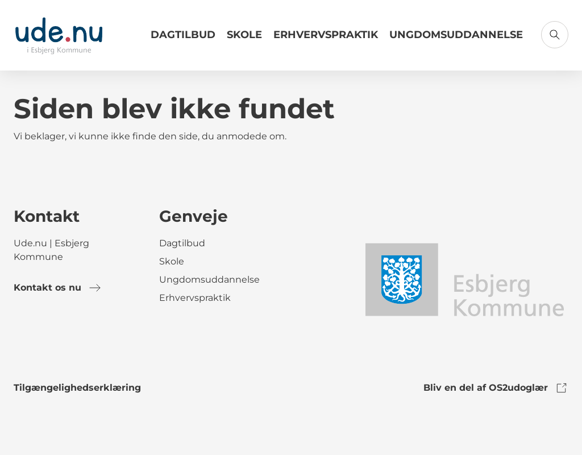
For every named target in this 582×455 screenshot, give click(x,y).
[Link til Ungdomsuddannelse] (456, 39)
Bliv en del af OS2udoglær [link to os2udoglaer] (495, 388)
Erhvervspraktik (325, 34)
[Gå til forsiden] (59, 35)
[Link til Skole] (244, 39)
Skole (244, 34)
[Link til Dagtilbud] (183, 39)
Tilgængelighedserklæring (77, 387)
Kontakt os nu (58, 288)
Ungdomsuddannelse (456, 34)
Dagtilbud (183, 34)
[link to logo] (464, 279)
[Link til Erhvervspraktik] (325, 39)
